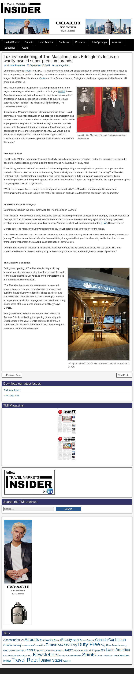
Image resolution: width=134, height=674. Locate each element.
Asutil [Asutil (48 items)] (43, 640)
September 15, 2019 (40, 65)
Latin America (46, 42)
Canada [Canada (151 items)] (101, 640)
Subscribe (10, 47)
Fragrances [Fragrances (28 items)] (50, 650)
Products (80, 42)
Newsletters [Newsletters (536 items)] (45, 654)
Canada (29, 42)
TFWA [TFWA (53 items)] (99, 655)
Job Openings (99, 42)
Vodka (42, 78)
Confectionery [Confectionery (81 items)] (12, 645)
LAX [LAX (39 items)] (5, 655)
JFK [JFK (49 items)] (103, 650)
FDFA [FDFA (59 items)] (30, 650)
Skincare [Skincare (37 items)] (63, 655)
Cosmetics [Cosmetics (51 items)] (39, 645)
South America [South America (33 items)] (74, 655)
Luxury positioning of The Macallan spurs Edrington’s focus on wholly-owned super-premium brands (61, 58)
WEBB (61, 91)
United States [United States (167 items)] (51, 660)
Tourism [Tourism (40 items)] (108, 655)
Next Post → (124, 375)
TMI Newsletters (12, 390)
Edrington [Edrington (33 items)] (21, 650)
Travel (28, 70)
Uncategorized (62, 65)
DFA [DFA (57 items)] (60, 645)
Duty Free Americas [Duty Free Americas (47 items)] (111, 645)
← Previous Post (11, 375)
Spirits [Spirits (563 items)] (89, 654)
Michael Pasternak (15, 65)
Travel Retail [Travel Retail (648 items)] (26, 660)
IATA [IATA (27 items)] (76, 650)
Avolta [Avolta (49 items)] (49, 640)
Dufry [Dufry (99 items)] (73, 645)
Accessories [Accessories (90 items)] (11, 640)
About (25, 47)
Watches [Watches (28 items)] (66, 661)
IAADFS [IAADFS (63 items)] (68, 650)
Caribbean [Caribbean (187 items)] (117, 639)
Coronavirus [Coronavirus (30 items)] (27, 645)
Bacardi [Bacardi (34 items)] (57, 640)
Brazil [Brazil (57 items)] (75, 640)
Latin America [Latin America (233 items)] (118, 649)
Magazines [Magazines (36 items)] (22, 655)
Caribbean (64, 42)
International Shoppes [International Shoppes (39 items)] (89, 650)
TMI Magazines (12, 395)
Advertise (117, 42)
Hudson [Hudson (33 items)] (59, 650)
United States (12, 42)
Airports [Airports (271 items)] (32, 639)
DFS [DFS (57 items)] (66, 645)
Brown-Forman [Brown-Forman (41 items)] (87, 640)
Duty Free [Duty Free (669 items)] (89, 644)
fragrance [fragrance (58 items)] (39, 650)
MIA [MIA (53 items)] (30, 655)
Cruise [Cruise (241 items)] (51, 645)
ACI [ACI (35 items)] (22, 640)
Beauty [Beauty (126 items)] (66, 640)
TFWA (104, 223)
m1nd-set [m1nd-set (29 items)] (12, 656)
